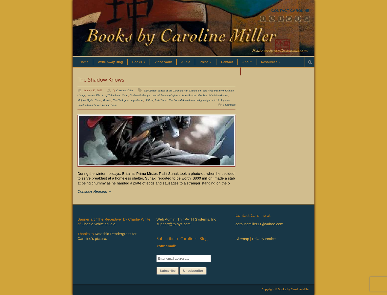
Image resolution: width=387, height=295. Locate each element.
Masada (107, 100)
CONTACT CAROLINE (290, 10)
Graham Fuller (138, 95)
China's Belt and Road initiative (206, 90)
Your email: (166, 246)
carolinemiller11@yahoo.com (259, 224)
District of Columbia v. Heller (112, 95)
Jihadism (202, 95)
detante (91, 95)
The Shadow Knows (100, 79)
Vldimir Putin (109, 104)
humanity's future (170, 95)
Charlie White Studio (99, 224)
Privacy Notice (264, 239)
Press (206, 62)
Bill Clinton (150, 90)
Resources (270, 62)
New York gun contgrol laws (128, 100)
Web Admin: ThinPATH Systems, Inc (186, 219)
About (247, 62)
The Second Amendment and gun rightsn (191, 100)
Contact (227, 62)
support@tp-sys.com (173, 224)
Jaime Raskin (188, 95)
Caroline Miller (124, 90)
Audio (185, 62)
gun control (153, 95)
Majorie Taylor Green (89, 100)
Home (83, 62)
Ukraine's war (92, 104)
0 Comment (229, 104)
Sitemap (242, 239)
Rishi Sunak (161, 100)
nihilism (149, 100)
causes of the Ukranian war (173, 90)
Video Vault (163, 62)
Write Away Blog (110, 62)
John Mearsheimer (218, 95)
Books (138, 62)
